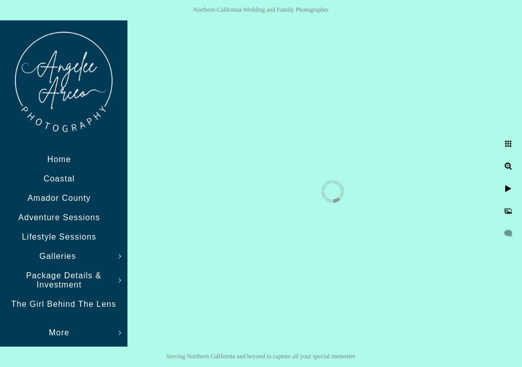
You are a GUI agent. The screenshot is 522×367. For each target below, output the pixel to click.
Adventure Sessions (59, 217)
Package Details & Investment (63, 280)
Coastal (58, 178)
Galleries (59, 256)
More (59, 332)
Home (59, 159)
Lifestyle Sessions (59, 236)
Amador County (59, 198)
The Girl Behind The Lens (63, 304)
